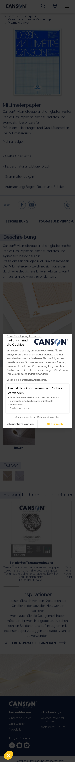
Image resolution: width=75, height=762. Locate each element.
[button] (8, 755)
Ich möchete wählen (20, 424)
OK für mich (55, 424)
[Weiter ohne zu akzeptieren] (24, 336)
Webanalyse (16, 404)
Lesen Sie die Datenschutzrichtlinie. (27, 379)
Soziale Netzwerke (20, 408)
